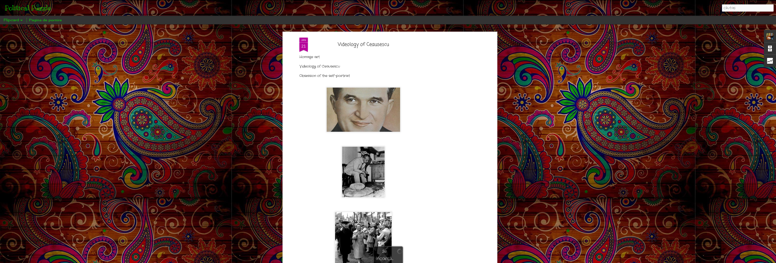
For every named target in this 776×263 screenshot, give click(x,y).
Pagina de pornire (45, 20)
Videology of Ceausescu (363, 44)
